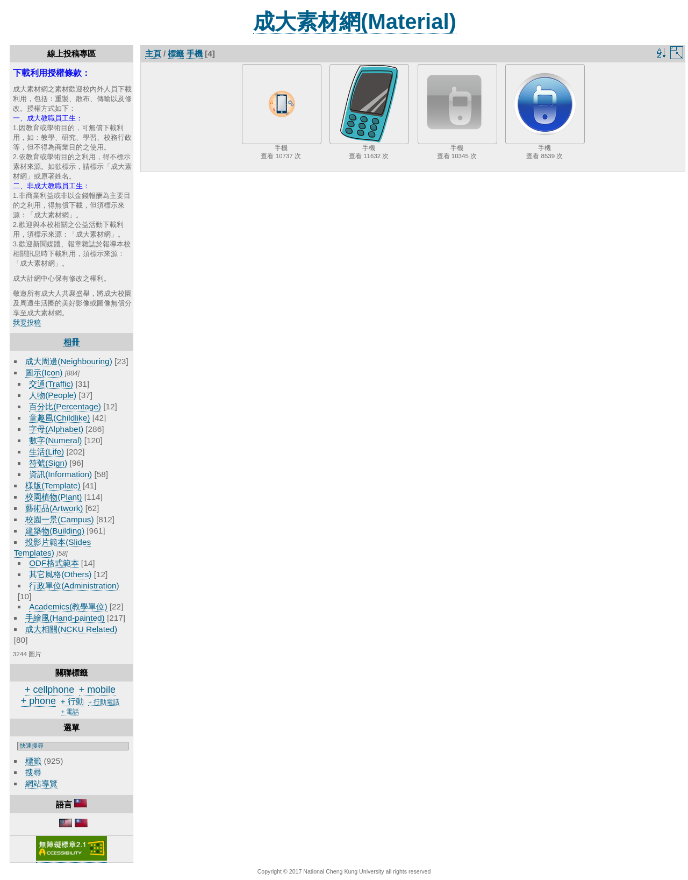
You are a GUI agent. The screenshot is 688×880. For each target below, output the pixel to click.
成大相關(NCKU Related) (71, 629)
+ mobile (97, 689)
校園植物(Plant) (53, 496)
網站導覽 (41, 783)
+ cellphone (49, 689)
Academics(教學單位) (68, 606)
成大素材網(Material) (354, 21)
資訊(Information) (60, 474)
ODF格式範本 (53, 562)
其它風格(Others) (60, 574)
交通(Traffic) (51, 383)
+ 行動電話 (103, 702)
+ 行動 (72, 701)
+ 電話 (70, 711)
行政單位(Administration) (74, 585)
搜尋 (33, 772)
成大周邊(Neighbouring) (68, 361)
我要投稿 (27, 322)
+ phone (38, 701)
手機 (195, 53)
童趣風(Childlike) (59, 417)
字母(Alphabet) (56, 429)
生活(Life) (46, 451)
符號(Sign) (48, 462)
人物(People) (52, 395)
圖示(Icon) (43, 372)
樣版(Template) (53, 485)
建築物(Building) (54, 530)
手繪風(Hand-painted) (64, 617)
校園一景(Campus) (59, 519)
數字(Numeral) (55, 440)
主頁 (153, 53)
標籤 (33, 760)
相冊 (71, 341)
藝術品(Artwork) (54, 508)
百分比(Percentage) (65, 406)
